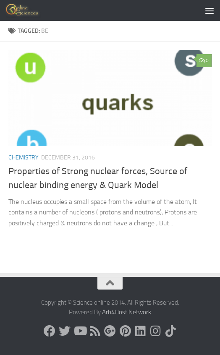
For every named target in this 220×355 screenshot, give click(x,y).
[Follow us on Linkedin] (140, 331)
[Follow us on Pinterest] (125, 331)
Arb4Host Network (126, 312)
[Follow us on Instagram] (155, 331)
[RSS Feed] (95, 331)
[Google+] (110, 331)
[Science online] (49, 331)
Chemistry (23, 157)
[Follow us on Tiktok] (170, 331)
